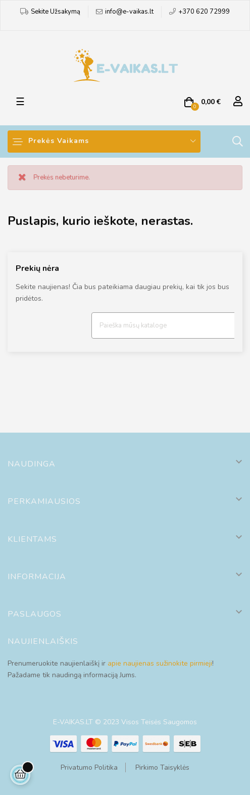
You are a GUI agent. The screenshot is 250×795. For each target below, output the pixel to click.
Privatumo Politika (89, 767)
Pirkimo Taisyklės (162, 767)
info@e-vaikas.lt (129, 11)
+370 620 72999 (204, 11)
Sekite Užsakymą (55, 11)
